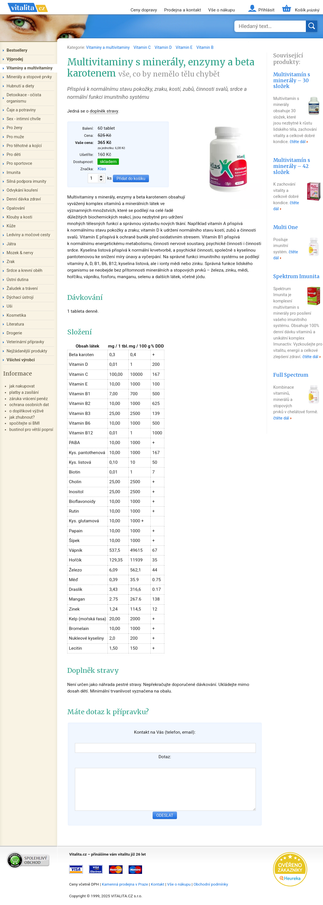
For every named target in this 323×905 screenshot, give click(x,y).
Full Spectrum (290, 375)
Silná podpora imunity (26, 181)
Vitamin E (185, 47)
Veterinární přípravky (25, 342)
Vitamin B (205, 47)
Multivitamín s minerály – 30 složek (291, 80)
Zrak (11, 261)
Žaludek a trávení (22, 288)
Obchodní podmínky (211, 884)
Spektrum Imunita (296, 276)
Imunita (14, 172)
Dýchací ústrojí (20, 297)
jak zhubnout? (22, 417)
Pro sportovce (19, 163)
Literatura (15, 324)
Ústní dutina (18, 279)
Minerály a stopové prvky (29, 77)
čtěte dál (298, 141)
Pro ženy (14, 127)
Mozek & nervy (20, 252)
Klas (101, 168)
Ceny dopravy (144, 10)
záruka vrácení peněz (28, 398)
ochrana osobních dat (29, 404)
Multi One (285, 227)
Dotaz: (164, 756)
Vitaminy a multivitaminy (108, 47)
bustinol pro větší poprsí (31, 429)
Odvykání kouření (22, 190)
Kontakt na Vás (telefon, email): (165, 732)
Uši (9, 306)
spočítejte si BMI (24, 423)
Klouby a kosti (19, 217)
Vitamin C (142, 47)
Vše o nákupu (221, 10)
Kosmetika (16, 315)
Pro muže (15, 137)
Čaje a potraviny (21, 110)
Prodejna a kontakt (182, 10)
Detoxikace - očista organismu (24, 98)
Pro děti (14, 154)
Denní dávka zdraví (24, 199)
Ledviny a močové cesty (28, 234)
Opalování (16, 208)
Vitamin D (164, 47)
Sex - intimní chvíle (24, 119)
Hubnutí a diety (20, 86)
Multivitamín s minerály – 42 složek (291, 166)
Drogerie (14, 333)
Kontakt (157, 884)
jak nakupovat (22, 386)
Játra (11, 244)
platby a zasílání (24, 392)
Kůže (11, 226)
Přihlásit (266, 10)
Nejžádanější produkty (27, 351)
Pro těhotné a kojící (24, 145)
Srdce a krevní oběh (24, 270)
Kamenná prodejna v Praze (125, 884)
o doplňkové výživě (26, 411)
